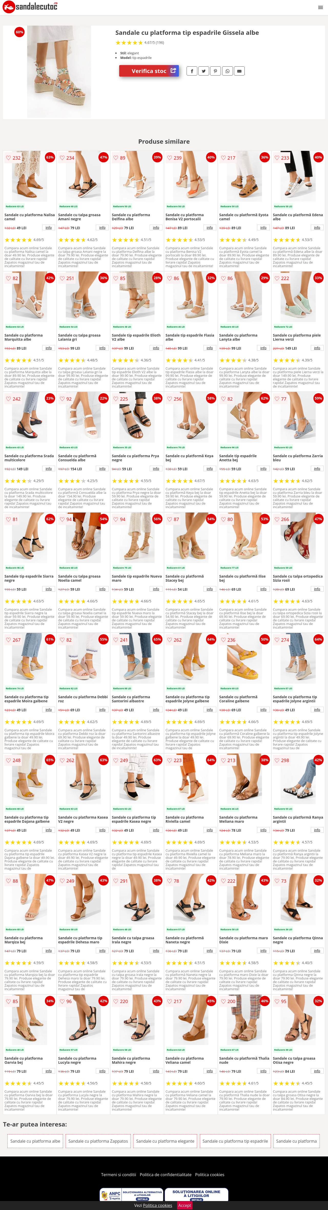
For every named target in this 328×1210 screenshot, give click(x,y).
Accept (184, 1205)
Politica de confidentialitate (166, 1174)
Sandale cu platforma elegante (165, 1141)
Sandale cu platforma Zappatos (98, 1141)
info (49, 227)
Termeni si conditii (118, 1174)
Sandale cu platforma (296, 1141)
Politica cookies (209, 1174)
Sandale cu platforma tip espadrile (235, 1141)
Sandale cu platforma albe (35, 1141)
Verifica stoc (155, 71)
